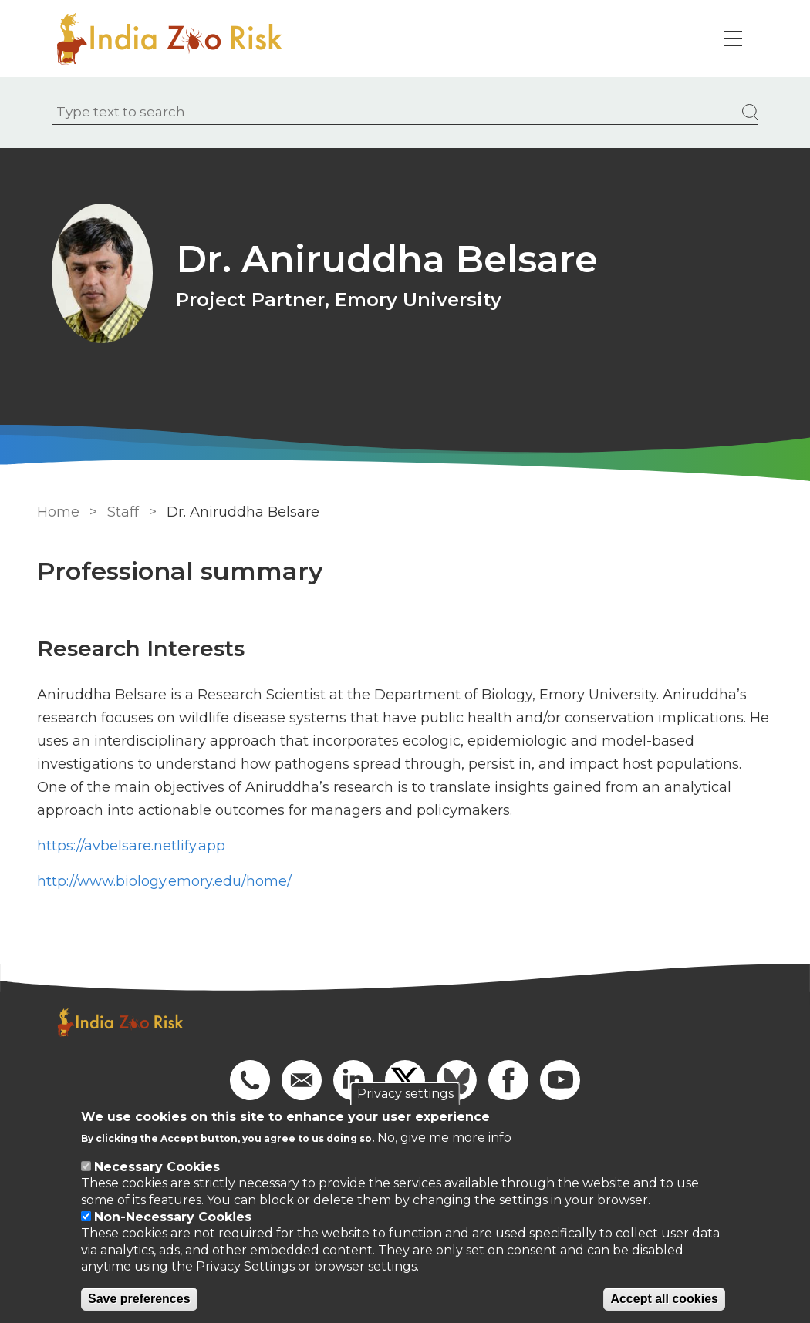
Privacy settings (405, 1093)
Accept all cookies (664, 1298)
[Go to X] (405, 1079)
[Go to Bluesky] (457, 1079)
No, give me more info (444, 1137)
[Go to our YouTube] (560, 1079)
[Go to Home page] (175, 39)
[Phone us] (250, 1079)
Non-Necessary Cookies (172, 1217)
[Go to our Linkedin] (353, 1079)
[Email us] (302, 1079)
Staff (121, 511)
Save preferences (139, 1298)
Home (56, 511)
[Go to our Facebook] (508, 1079)
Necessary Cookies (157, 1167)
